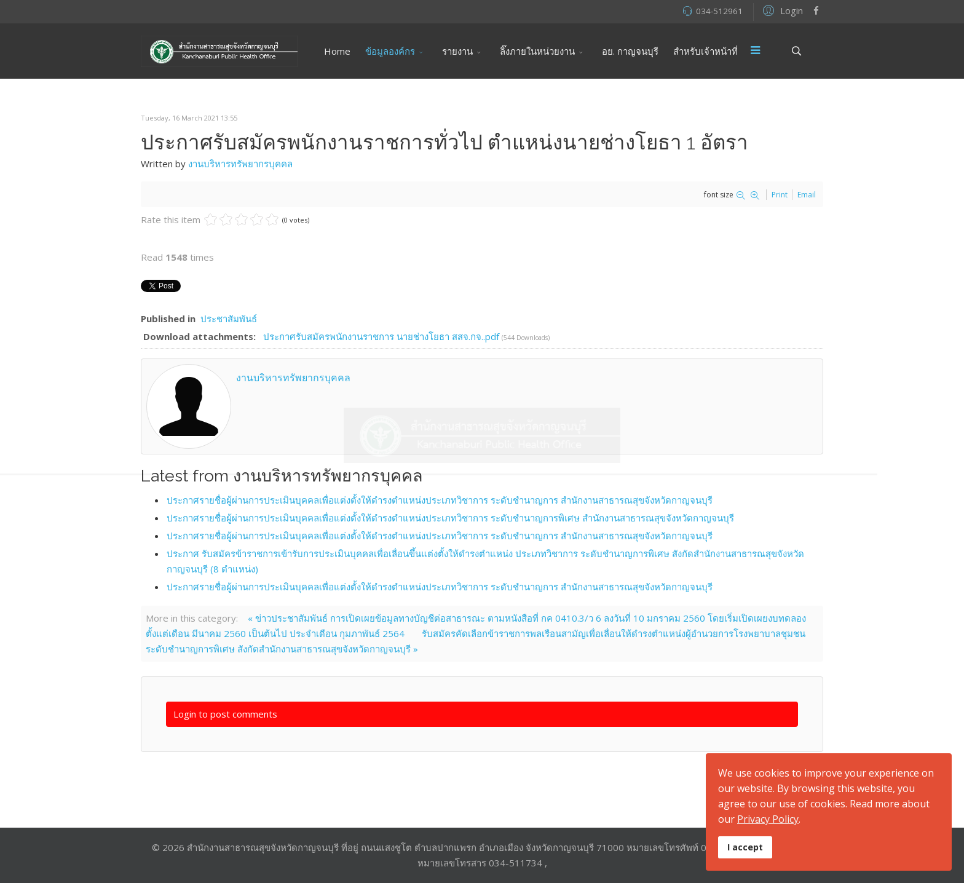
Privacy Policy (768, 819)
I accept (745, 847)
